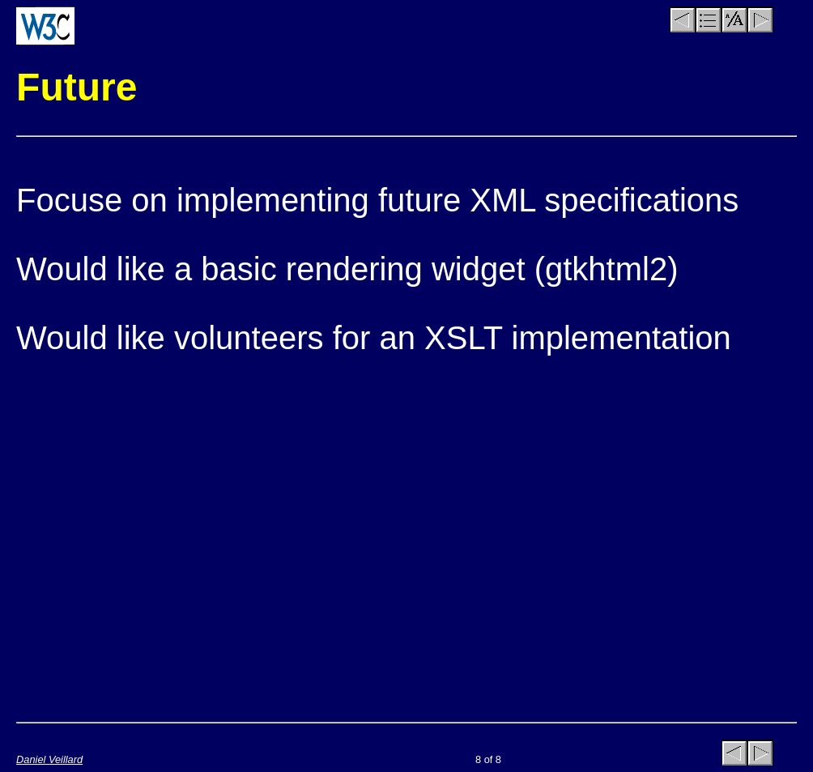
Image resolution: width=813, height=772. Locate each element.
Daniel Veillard (49, 759)
